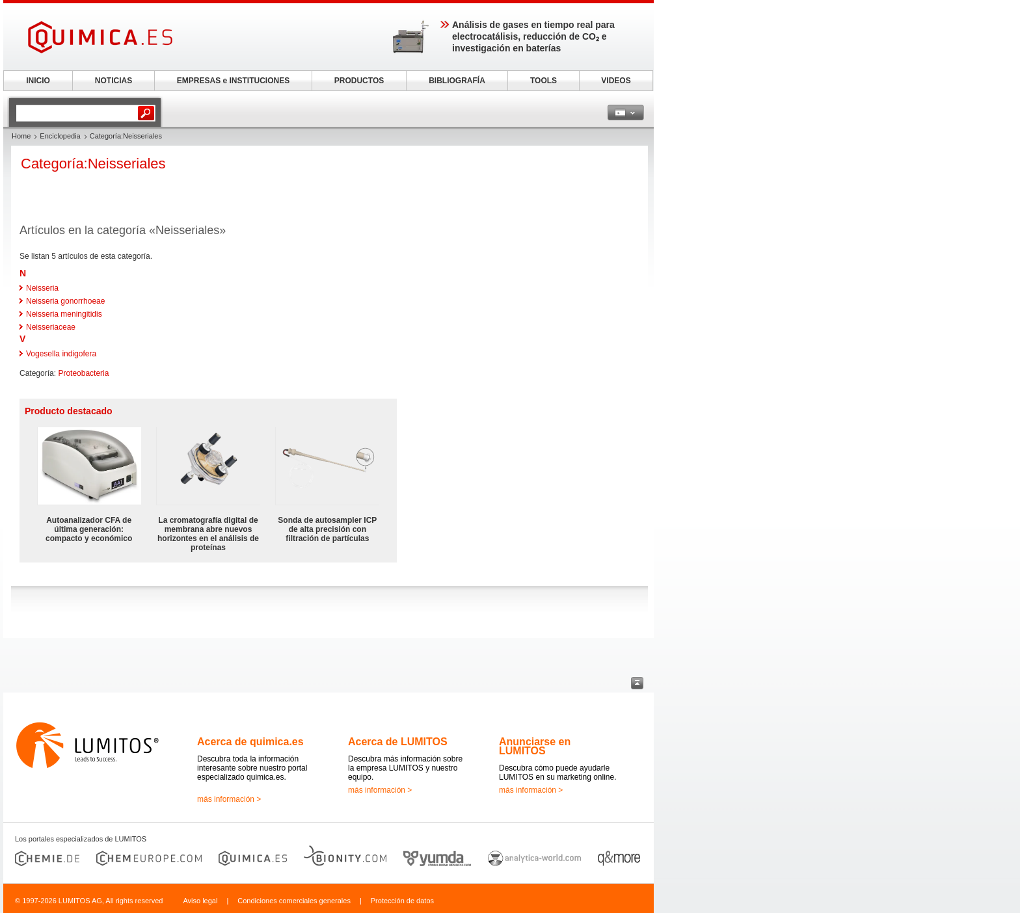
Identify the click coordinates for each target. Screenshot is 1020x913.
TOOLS (543, 80)
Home (21, 136)
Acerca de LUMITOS (398, 741)
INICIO (38, 80)
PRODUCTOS (359, 80)
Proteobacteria (83, 373)
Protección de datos (402, 901)
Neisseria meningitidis (64, 314)
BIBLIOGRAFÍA (457, 80)
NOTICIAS (113, 80)
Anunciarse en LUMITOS (534, 746)
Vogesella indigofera (61, 353)
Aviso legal (200, 901)
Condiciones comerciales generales (294, 901)
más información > (229, 799)
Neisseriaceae (50, 327)
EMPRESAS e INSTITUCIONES (233, 80)
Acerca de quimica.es (250, 741)
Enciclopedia (60, 136)
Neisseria (42, 288)
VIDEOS (615, 80)
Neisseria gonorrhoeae (65, 301)
